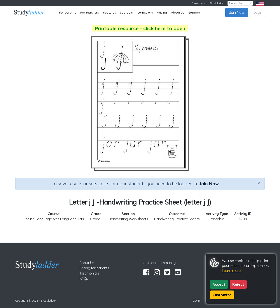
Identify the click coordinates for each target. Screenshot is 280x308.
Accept (219, 284)
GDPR (196, 300)
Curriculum (145, 12)
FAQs (83, 278)
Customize (222, 295)
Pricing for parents (94, 268)
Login (257, 12)
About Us (86, 263)
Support (194, 12)
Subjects (126, 12)
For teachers (89, 12)
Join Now (236, 12)
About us (177, 12)
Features (109, 12)
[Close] (258, 183)
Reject (238, 284)
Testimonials (89, 273)
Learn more (231, 270)
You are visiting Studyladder (208, 3)
